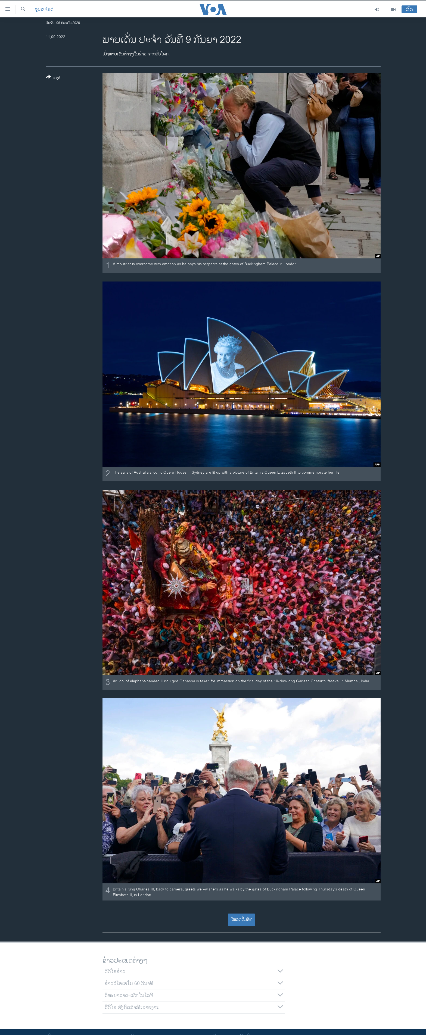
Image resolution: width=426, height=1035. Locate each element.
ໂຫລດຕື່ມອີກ (241, 919)
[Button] (53, 78)
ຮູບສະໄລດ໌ (44, 9)
